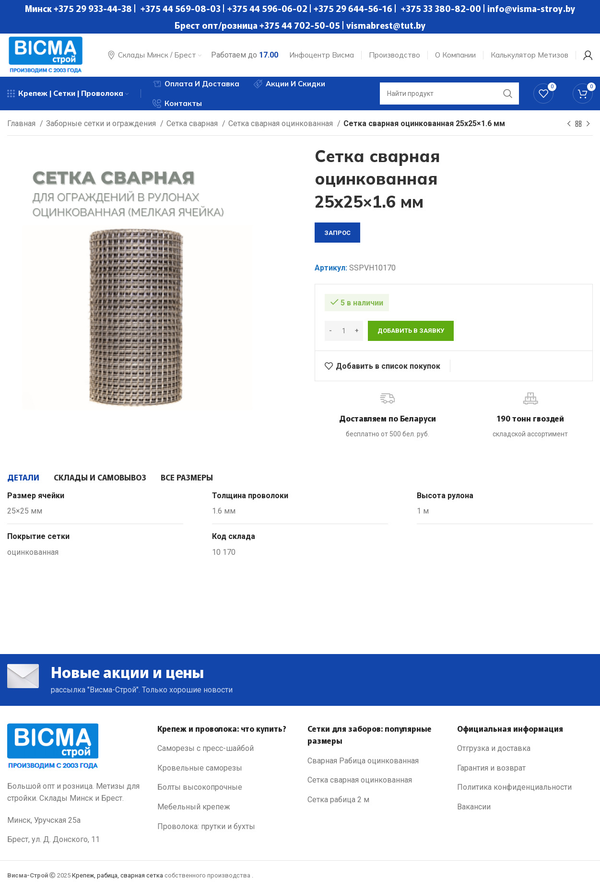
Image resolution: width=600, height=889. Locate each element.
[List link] (225, 748)
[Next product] (588, 124)
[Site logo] (45, 54)
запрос (337, 232)
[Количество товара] (344, 331)
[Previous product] (569, 124)
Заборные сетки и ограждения (102, 123)
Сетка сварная (193, 123)
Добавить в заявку (410, 330)
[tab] (23, 477)
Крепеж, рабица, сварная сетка (117, 875)
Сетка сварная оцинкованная (281, 123)
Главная (22, 123)
